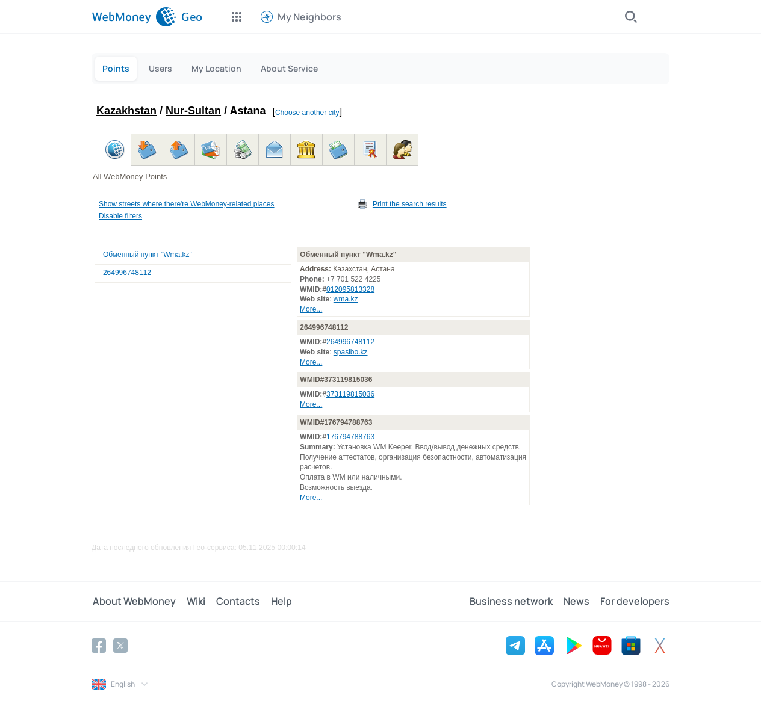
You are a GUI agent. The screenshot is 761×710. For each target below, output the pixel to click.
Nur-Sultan (193, 111)
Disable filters (120, 216)
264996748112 (127, 272)
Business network (513, 601)
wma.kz (346, 299)
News (578, 601)
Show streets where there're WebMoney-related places (187, 204)
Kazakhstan (126, 111)
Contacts (234, 601)
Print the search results (410, 204)
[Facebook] (99, 645)
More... (311, 309)
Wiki (193, 601)
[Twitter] (120, 645)
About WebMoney (133, 601)
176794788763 (350, 437)
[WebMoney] (134, 17)
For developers (634, 601)
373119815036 (350, 394)
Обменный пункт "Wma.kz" (147, 254)
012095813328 (350, 289)
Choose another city (307, 112)
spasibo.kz (351, 352)
